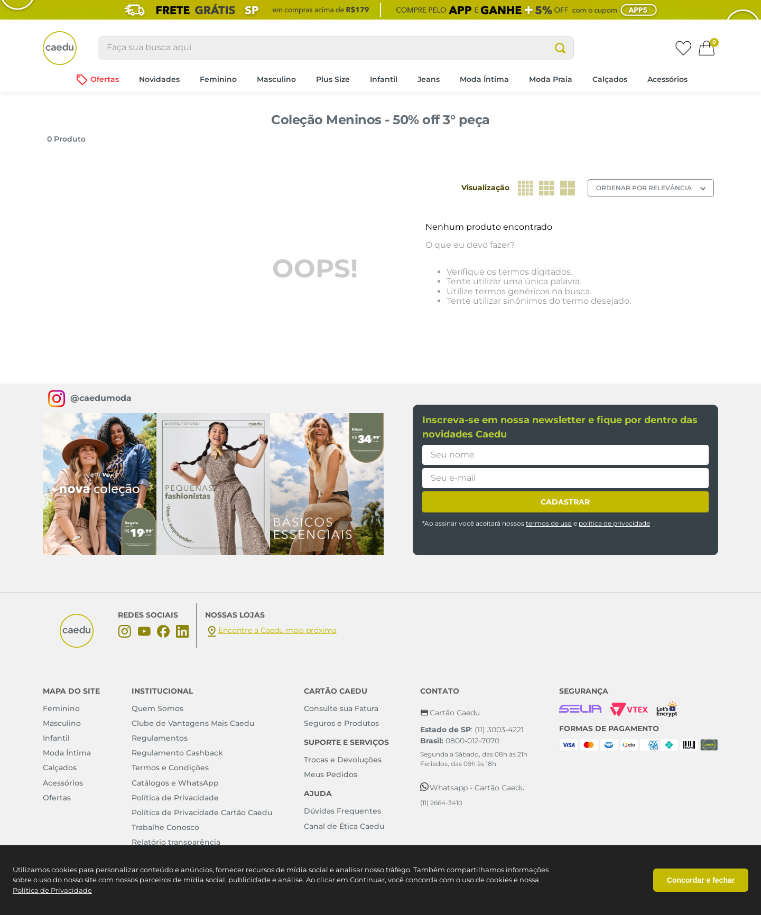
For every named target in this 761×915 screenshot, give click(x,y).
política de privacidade (614, 523)
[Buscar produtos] (560, 48)
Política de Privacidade (52, 890)
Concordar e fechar (701, 880)
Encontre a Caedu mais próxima (277, 630)
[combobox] (335, 48)
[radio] (525, 188)
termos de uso (549, 523)
